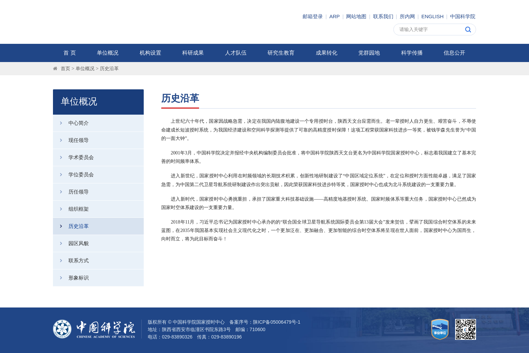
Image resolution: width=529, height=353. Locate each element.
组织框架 (71, 209)
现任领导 (71, 140)
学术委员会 (73, 157)
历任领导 (71, 191)
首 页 (69, 53)
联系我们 (383, 16)
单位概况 (107, 53)
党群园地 (369, 53)
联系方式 (71, 260)
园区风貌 (71, 243)
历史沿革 (109, 68)
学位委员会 (73, 174)
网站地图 (356, 16)
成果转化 (326, 53)
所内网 (407, 16)
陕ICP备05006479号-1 (276, 322)
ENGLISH (432, 16)
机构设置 (150, 53)
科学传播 (412, 53)
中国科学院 (462, 16)
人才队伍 (236, 53)
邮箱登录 (313, 16)
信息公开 (454, 53)
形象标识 (71, 277)
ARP (334, 16)
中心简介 (71, 123)
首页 (65, 68)
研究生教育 (281, 53)
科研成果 (193, 53)
